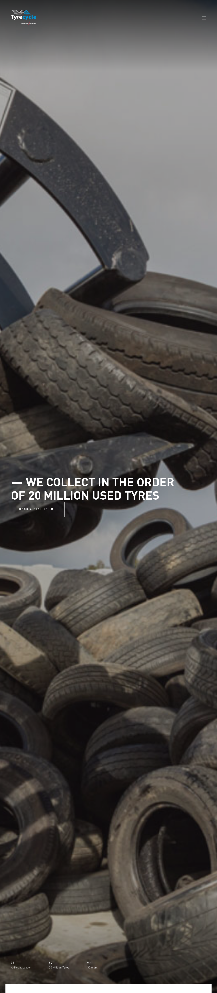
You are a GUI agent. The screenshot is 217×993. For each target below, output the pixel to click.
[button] (27, 966)
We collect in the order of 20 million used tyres (92, 496)
